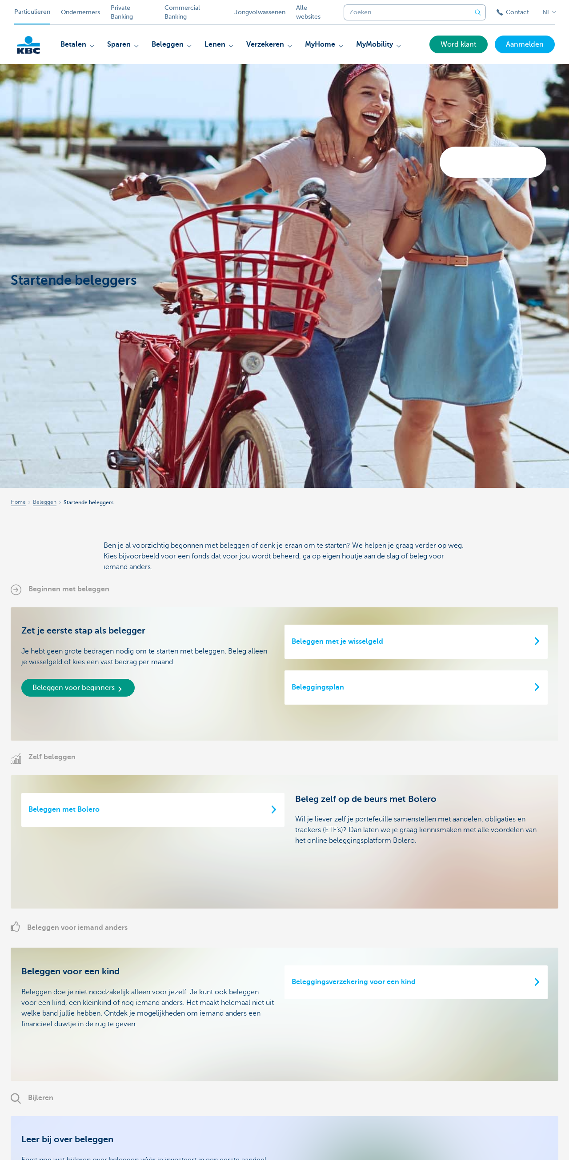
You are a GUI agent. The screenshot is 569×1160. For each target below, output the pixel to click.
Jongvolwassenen (259, 12)
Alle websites (308, 12)
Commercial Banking (182, 12)
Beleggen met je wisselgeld (337, 642)
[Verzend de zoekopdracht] (478, 12)
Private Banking (122, 12)
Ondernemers (80, 12)
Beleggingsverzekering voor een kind (354, 982)
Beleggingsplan (318, 687)
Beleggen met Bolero (64, 809)
